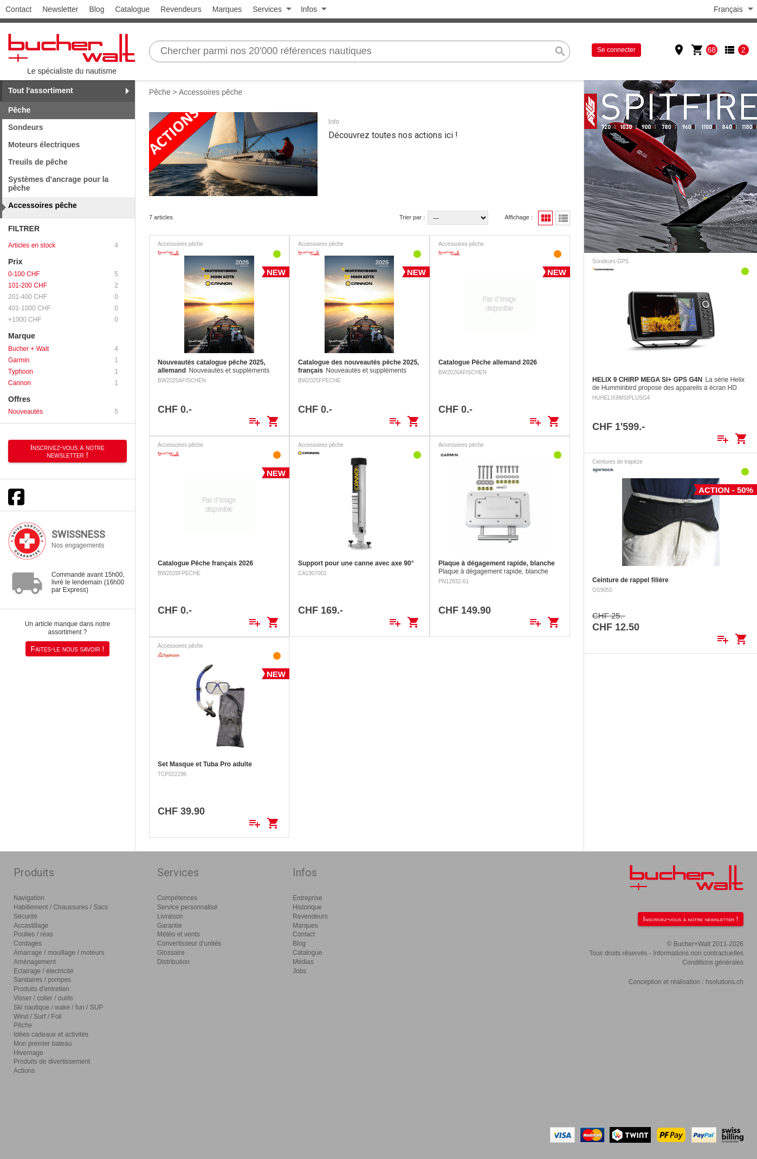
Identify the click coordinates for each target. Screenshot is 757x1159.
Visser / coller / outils (43, 998)
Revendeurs (181, 9)
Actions (24, 1071)
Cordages (28, 943)
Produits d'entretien (41, 989)
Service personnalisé (187, 907)
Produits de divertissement (52, 1061)
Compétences (177, 898)
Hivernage (28, 1053)
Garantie (169, 925)
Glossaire (171, 952)
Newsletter (60, 9)
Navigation (29, 898)
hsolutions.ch (724, 982)
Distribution (173, 962)
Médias (303, 962)
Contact (18, 9)
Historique (307, 907)
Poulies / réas (33, 934)
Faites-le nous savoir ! (68, 648)
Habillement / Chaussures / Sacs (61, 907)
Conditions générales (712, 962)
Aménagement (35, 962)
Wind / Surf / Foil (38, 1016)
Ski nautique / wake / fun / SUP (58, 1007)
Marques (227, 9)
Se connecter (616, 50)
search (560, 51)
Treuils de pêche (38, 162)
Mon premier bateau (43, 1043)
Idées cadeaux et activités (51, 1034)
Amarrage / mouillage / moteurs (59, 952)
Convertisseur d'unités (189, 943)
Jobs (299, 971)
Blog (96, 9)
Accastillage (31, 925)
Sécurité (25, 916)
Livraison (170, 916)
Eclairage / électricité (44, 971)
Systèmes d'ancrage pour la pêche (58, 184)
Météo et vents (178, 934)
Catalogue (132, 9)
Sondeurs (25, 127)
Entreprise (307, 898)
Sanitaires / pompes (42, 980)
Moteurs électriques (44, 144)
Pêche (160, 92)
